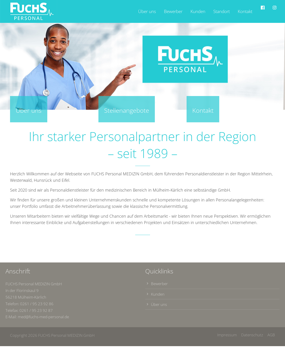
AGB (271, 334)
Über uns (159, 304)
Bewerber (159, 283)
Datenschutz (252, 334)
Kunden (157, 294)
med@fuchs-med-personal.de (43, 316)
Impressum (227, 334)
